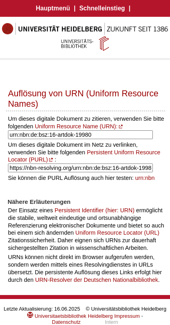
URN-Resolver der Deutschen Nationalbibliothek (96, 280)
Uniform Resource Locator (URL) (117, 232)
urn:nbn (145, 178)
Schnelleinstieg (102, 8)
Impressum (127, 316)
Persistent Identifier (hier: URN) (94, 210)
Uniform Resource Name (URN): (76, 126)
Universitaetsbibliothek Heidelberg (70, 316)
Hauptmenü (53, 8)
